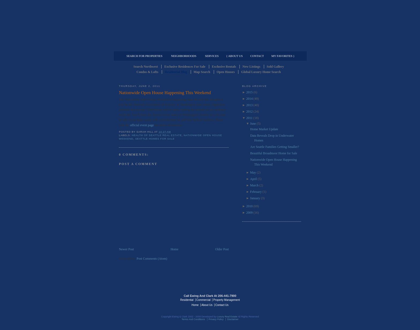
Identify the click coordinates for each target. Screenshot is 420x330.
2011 (249, 118)
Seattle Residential (210, 25)
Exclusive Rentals (224, 66)
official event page (142, 125)
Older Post (222, 249)
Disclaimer (232, 319)
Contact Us (221, 305)
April (253, 179)
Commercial (209, 47)
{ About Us (234, 55)
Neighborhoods (183, 55)
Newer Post (126, 249)
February (256, 192)
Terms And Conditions (193, 319)
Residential (186, 299)
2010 (249, 206)
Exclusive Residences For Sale (184, 66)
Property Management (273, 47)
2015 (249, 92)
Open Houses (226, 72)
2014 (249, 99)
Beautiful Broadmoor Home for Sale (273, 153)
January (255, 198)
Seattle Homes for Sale (155, 138)
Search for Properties (144, 55)
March (254, 185)
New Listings (251, 66)
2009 (249, 212)
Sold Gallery (275, 66)
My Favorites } (282, 55)
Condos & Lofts (147, 72)
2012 (249, 111)
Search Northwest (145, 66)
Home (174, 249)
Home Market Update (264, 129)
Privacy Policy (216, 319)
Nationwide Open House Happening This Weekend (165, 92)
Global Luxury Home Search (261, 72)
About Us (206, 305)
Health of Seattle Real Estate (157, 135)
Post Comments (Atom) (152, 258)
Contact (257, 55)
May (253, 172)
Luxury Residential (146, 47)
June (253, 123)
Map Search (202, 72)
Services (212, 55)
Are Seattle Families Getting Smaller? (274, 147)
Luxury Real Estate (278, 299)
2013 (249, 105)
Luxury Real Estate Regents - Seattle (142, 299)
